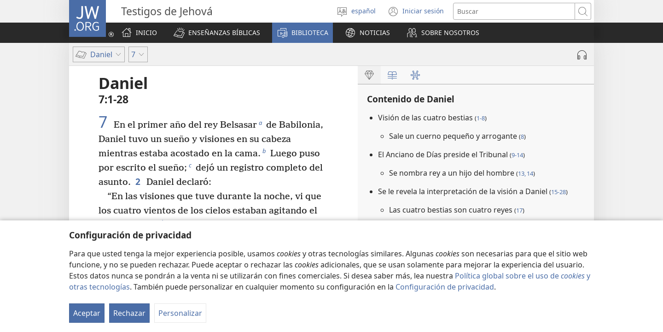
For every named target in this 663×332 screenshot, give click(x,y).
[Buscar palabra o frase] (514, 11)
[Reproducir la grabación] (582, 55)
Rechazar (129, 313)
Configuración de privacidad (444, 287)
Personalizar (180, 313)
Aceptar (86, 313)
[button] (217, 33)
